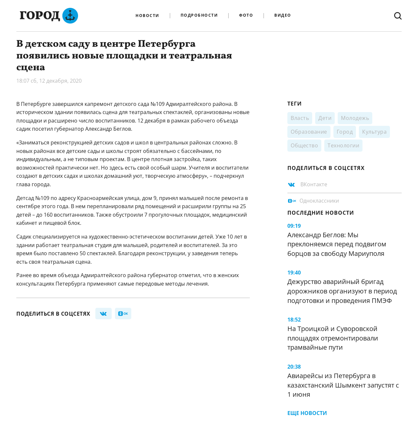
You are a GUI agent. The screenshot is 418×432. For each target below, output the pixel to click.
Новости (147, 15)
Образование (309, 131)
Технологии (343, 145)
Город (345, 131)
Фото (246, 15)
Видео (282, 15)
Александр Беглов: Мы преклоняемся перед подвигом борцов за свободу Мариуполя (336, 244)
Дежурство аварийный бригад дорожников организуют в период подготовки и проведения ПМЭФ (342, 291)
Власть (300, 118)
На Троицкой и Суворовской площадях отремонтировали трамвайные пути (332, 338)
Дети (324, 118)
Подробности (199, 15)
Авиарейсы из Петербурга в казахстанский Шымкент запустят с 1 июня (343, 385)
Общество (304, 145)
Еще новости (307, 413)
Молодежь (355, 118)
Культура (374, 131)
